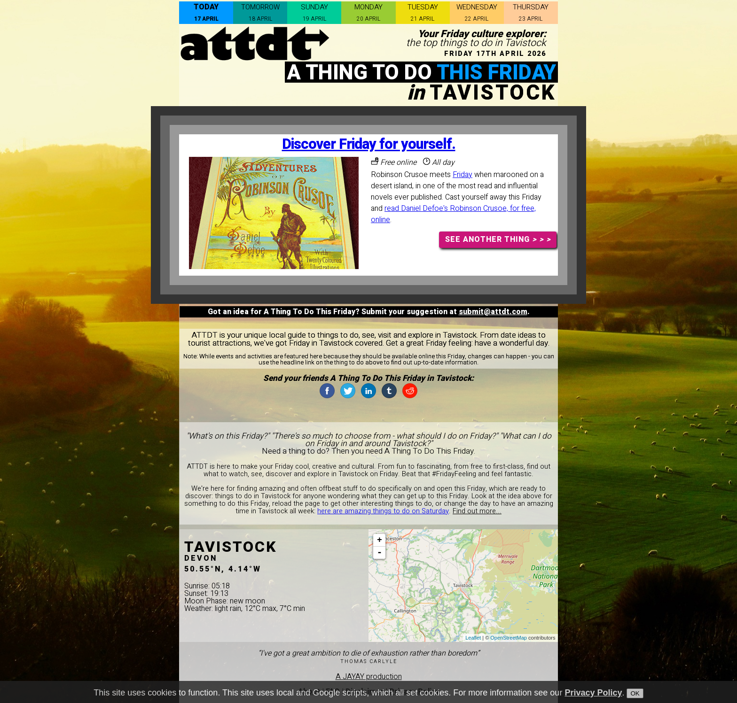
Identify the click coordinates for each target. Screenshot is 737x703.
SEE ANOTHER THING (498, 239)
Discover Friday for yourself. (368, 144)
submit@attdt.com (493, 311)
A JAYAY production (369, 676)
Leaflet (473, 638)
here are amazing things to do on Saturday (383, 511)
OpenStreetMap (508, 638)
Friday (462, 174)
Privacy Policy (593, 692)
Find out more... (477, 511)
